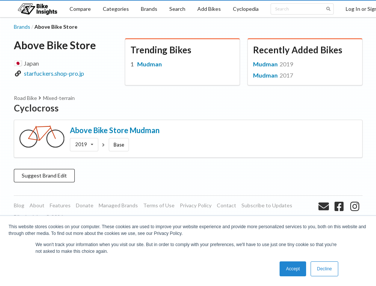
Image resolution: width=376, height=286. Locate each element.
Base (119, 145)
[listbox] (84, 144)
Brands (149, 9)
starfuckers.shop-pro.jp (54, 73)
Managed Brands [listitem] (118, 205)
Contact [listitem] (226, 205)
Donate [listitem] (84, 205)
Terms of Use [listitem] (159, 205)
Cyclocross (36, 108)
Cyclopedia (246, 9)
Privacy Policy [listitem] (196, 205)
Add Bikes (209, 9)
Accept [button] (293, 268)
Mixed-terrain (59, 98)
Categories (116, 9)
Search (177, 9)
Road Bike (25, 98)
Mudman (149, 63)
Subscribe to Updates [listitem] (266, 205)
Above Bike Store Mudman (115, 130)
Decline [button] (324, 268)
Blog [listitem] (19, 205)
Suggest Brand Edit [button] (44, 175)
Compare (80, 9)
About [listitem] (37, 205)
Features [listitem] (60, 205)
